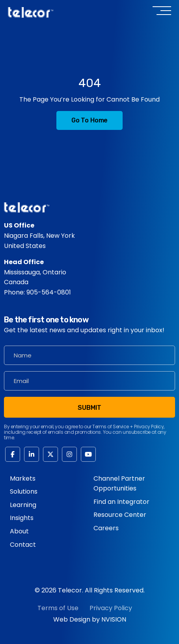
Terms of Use (57, 608)
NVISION (113, 619)
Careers (106, 528)
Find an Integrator (121, 501)
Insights (22, 517)
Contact (23, 544)
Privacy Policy (111, 608)
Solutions (23, 491)
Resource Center (119, 514)
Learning (23, 504)
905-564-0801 (48, 292)
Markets (22, 478)
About (19, 531)
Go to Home (89, 120)
